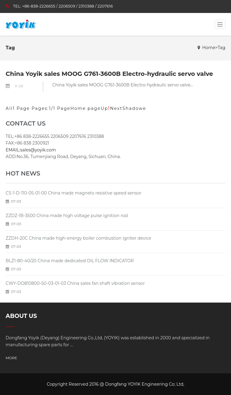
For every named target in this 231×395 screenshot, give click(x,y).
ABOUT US (21, 316)
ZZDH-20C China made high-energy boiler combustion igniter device (78, 238)
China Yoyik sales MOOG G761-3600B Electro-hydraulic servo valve (109, 73)
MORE (11, 358)
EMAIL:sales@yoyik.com (31, 150)
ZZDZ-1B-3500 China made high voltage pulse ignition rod (67, 215)
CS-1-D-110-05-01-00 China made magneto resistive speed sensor (73, 193)
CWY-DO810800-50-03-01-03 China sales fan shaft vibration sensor (75, 283)
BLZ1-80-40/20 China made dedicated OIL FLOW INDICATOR (70, 260)
